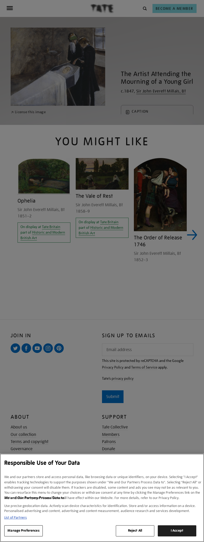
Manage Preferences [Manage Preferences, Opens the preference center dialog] (23, 530)
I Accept (177, 530)
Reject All (135, 530)
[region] (102, 498)
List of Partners (15, 517)
